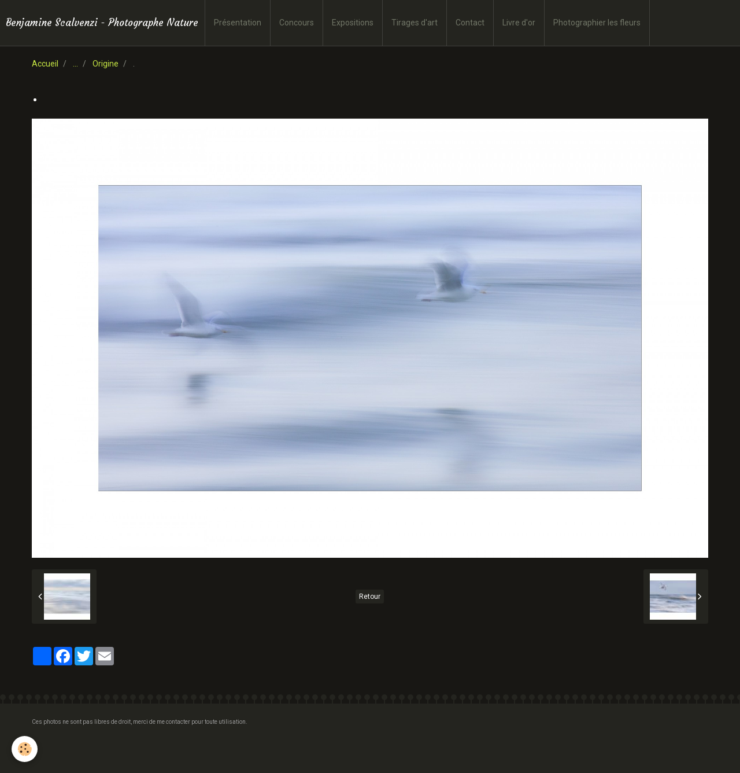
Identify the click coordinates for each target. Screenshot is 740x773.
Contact (470, 22)
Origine (105, 63)
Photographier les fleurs (597, 22)
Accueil (45, 63)
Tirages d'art (414, 22)
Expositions (352, 22)
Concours (296, 22)
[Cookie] (25, 749)
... (75, 63)
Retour (369, 596)
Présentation (237, 22)
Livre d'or (518, 22)
